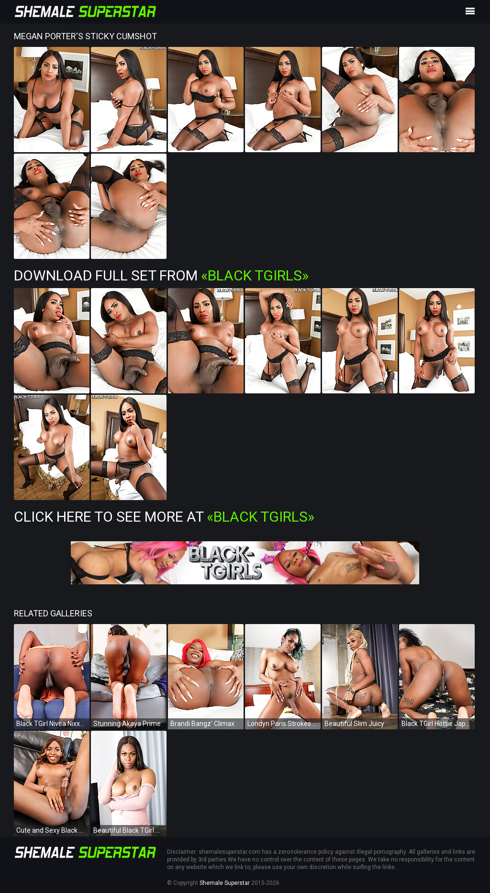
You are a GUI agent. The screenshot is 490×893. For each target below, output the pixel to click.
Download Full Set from (161, 275)
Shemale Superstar (225, 883)
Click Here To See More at (164, 516)
